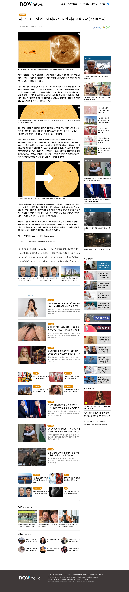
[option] (27, 519)
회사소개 (55, 574)
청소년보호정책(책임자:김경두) (80, 574)
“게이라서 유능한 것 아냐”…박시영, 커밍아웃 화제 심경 (48, 525)
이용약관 (60, 574)
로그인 (49, 574)
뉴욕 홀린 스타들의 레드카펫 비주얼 (53, 549)
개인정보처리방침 (67, 574)
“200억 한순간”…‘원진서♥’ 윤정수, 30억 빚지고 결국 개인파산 (74, 541)
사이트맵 (101, 574)
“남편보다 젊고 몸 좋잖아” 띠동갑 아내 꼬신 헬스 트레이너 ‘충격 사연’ (68, 525)
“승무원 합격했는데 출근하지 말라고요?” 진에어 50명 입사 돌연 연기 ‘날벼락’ (27, 526)
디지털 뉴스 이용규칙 (92, 574)
